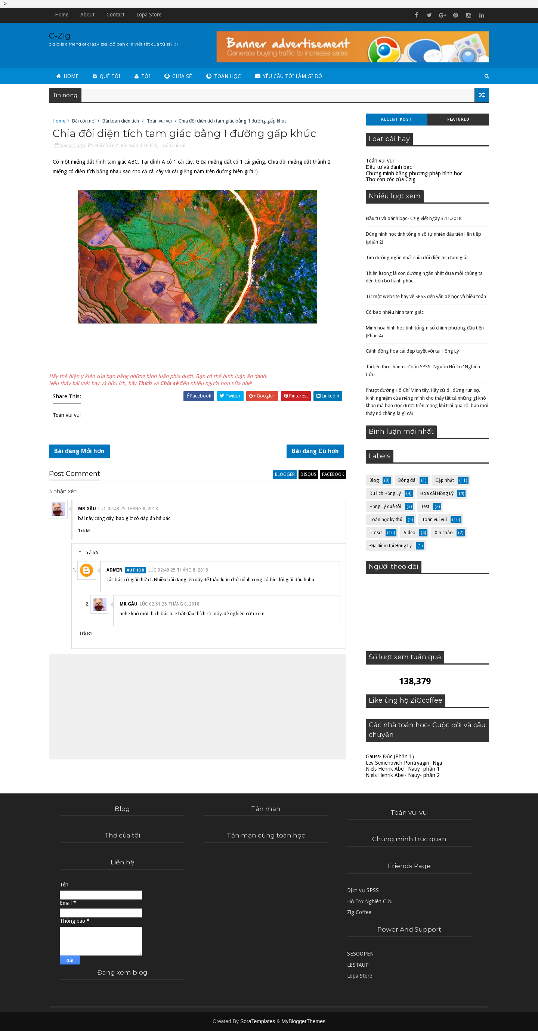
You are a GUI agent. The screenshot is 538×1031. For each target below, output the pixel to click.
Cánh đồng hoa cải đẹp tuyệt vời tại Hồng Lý (410, 351)
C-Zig (61, 35)
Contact (117, 15)
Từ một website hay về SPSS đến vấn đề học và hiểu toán (424, 296)
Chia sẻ (180, 76)
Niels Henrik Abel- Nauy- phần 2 (401, 775)
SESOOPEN (360, 954)
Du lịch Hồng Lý (383, 493)
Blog (372, 480)
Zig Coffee (359, 913)
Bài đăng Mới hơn (81, 451)
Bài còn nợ (85, 121)
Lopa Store (150, 15)
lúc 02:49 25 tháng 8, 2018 (180, 571)
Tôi (144, 76)
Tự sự (374, 532)
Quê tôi (108, 76)
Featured (457, 119)
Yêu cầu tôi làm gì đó (290, 76)
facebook (329, 475)
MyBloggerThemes (303, 1021)
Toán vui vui (160, 121)
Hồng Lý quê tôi (384, 506)
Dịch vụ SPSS (363, 891)
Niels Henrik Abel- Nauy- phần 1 (401, 769)
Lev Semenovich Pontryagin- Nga (402, 763)
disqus (304, 475)
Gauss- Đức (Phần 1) (388, 756)
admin (116, 571)
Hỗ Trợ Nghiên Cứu (370, 901)
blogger (281, 475)
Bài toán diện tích (122, 121)
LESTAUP (358, 965)
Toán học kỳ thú (384, 519)
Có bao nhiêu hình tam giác (393, 312)
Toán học (225, 76)
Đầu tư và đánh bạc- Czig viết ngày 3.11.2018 (412, 218)
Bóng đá (405, 480)
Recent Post (395, 119)
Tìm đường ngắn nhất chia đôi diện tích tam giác (415, 257)
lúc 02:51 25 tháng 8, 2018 (171, 605)
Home (63, 15)
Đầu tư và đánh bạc (387, 167)
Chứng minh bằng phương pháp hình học (412, 173)
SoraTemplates (257, 1021)
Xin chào (442, 532)
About (89, 15)
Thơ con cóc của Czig (389, 179)
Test (423, 506)
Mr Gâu (89, 510)
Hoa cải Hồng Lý (435, 493)
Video (408, 532)
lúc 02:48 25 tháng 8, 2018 (130, 510)
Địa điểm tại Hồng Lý (389, 545)
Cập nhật (443, 480)
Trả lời (86, 532)
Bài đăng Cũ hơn (311, 451)
